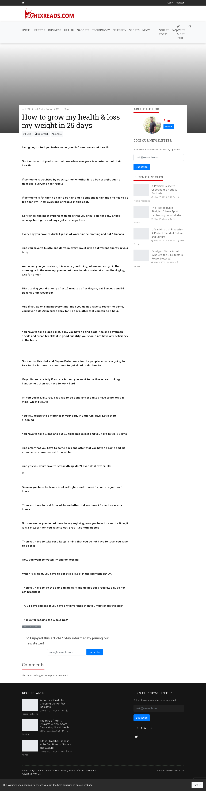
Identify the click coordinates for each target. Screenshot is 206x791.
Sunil (168, 120)
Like (27, 133)
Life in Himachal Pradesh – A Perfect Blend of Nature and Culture (167, 233)
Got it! (197, 785)
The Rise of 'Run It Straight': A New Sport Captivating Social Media (166, 211)
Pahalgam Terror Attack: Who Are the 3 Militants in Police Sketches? (167, 254)
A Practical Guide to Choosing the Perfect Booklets (164, 189)
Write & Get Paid (181, 32)
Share (57, 133)
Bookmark (41, 133)
